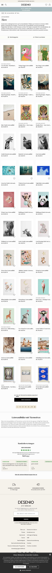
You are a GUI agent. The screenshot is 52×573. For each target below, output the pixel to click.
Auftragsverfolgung (32, 535)
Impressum (22, 535)
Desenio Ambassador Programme (16, 546)
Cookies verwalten (32, 546)
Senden (26, 519)
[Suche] (5, 5)
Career (23, 537)
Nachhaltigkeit (21, 540)
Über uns (22, 529)
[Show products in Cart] (49, 5)
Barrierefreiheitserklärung (18, 543)
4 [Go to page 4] (28, 407)
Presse (23, 532)
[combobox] (50, 554)
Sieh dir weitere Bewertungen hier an (26, 474)
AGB (28, 537)
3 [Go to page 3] (25, 407)
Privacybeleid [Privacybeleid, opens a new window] (26, 563)
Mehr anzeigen (26, 399)
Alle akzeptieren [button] (19, 566)
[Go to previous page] (17, 406)
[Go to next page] (34, 406)
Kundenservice (31, 532)
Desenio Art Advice (32, 529)
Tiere (17, 13)
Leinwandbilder (10, 13)
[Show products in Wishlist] (46, 5)
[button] (26, 570)
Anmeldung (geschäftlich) (18, 548)
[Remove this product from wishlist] (14, 61)
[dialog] (26, 563)
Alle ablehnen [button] (33, 566)
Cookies (29, 543)
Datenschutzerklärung (24, 522)
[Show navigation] (2, 5)
